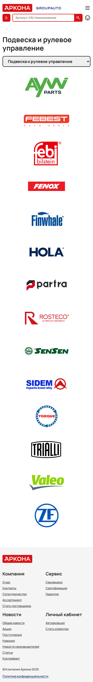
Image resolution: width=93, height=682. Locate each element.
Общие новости (13, 623)
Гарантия (52, 594)
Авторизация (55, 623)
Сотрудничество (14, 594)
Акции (6, 628)
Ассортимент (12, 600)
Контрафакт (11, 658)
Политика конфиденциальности (25, 676)
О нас (6, 582)
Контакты (9, 588)
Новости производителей (20, 646)
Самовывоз (54, 582)
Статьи (7, 652)
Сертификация (56, 588)
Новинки (8, 640)
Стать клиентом (57, 628)
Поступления (12, 634)
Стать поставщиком (16, 606)
